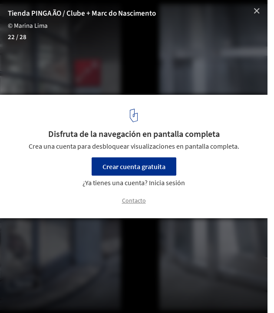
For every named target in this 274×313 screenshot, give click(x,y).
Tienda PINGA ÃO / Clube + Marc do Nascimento (82, 13)
